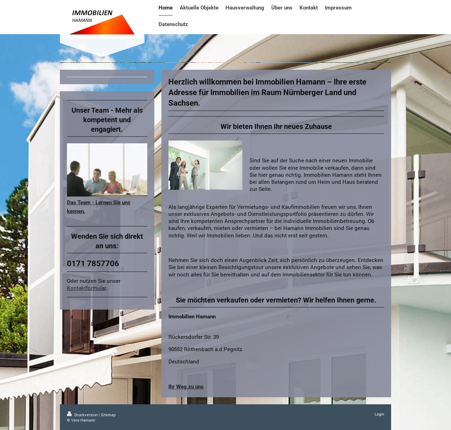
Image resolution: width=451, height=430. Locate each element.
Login (379, 414)
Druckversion (83, 414)
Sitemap (108, 414)
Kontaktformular (86, 287)
